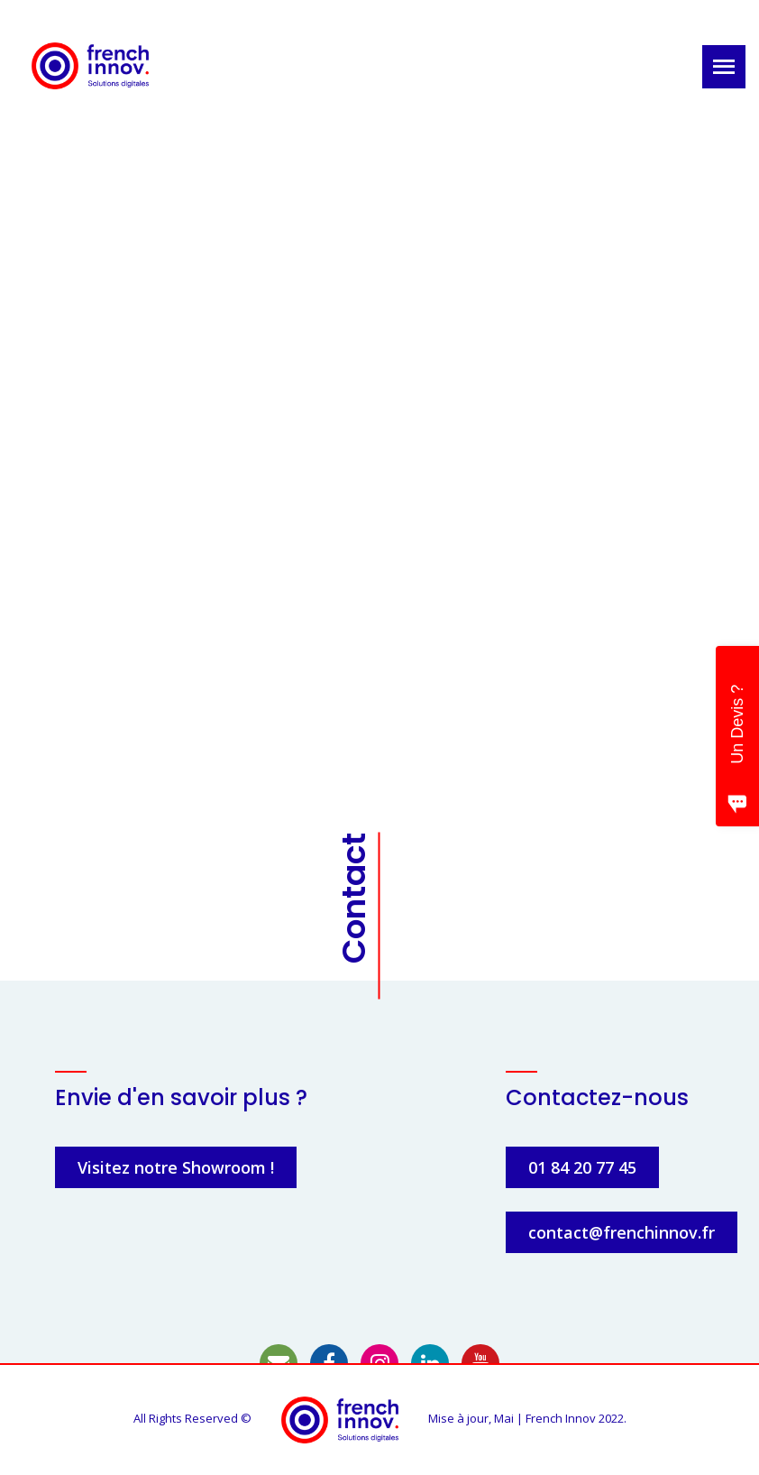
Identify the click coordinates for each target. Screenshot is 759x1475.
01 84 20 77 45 (582, 1167)
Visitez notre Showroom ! (176, 1167)
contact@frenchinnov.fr (621, 1232)
